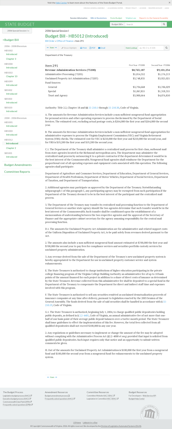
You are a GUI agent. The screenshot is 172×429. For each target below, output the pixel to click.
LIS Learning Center (115, 8)
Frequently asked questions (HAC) (59, 399)
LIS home (142, 8)
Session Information (78, 18)
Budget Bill (117, 24)
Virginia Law (131, 18)
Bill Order (50, 41)
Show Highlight (69, 48)
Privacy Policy (131, 8)
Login (167, 8)
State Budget (116, 18)
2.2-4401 (84, 315)
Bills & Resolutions (99, 18)
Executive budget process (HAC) (16, 399)
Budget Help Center (137, 399)
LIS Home (77, 422)
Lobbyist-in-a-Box (90, 422)
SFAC (110, 396)
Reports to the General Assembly (153, 18)
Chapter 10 (11, 76)
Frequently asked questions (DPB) (17, 405)
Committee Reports (17, 171)
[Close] (170, 2)
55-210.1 (93, 107)
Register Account (155, 8)
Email (101, 48)
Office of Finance (65, 41)
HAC (105, 396)
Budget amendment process (56, 396)
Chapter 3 (11, 58)
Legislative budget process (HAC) (16, 396)
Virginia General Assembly (94, 8)
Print (83, 48)
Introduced (11, 54)
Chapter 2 (11, 148)
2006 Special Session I (18, 30)
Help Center (61, 2)
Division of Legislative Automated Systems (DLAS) (121, 426)
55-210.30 (113, 107)
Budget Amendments (18, 164)
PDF (92, 48)
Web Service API (149, 396)
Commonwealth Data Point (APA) (16, 402)
